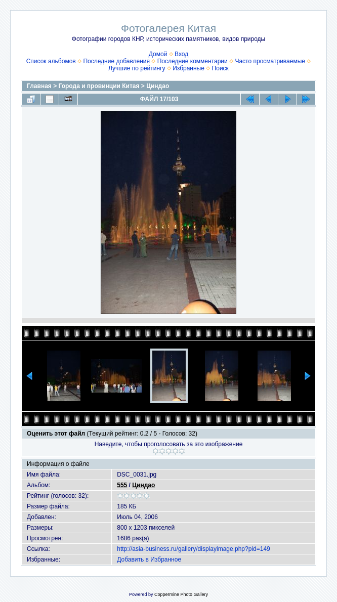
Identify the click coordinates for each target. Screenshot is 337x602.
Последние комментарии (192, 61)
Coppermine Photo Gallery (181, 594)
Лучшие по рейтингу (136, 68)
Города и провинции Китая (99, 86)
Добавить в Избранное (149, 559)
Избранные (188, 68)
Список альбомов (51, 61)
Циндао (157, 86)
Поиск (220, 68)
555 (122, 485)
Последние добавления (116, 61)
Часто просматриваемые (270, 61)
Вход (181, 54)
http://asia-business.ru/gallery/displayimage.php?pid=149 (193, 548)
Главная (39, 86)
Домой (158, 54)
